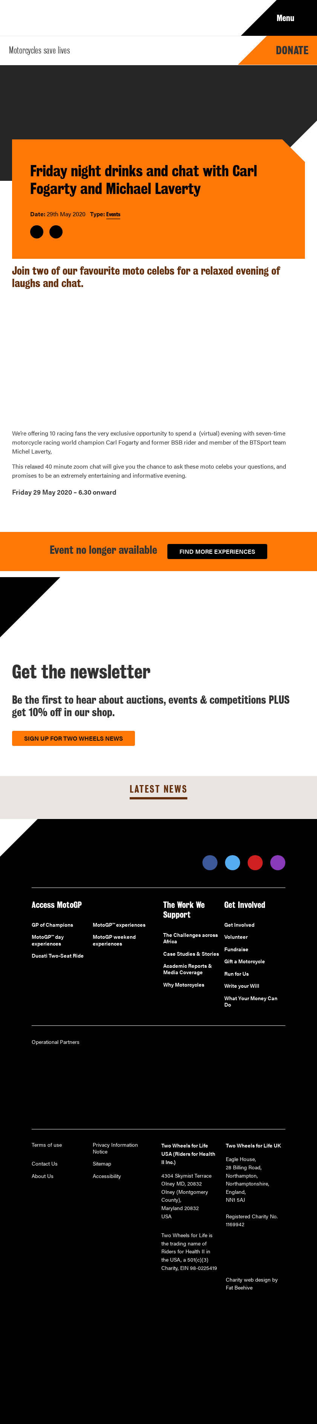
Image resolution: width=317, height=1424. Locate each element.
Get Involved (239, 924)
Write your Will (241, 985)
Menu (291, 18)
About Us (43, 1176)
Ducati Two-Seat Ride (58, 955)
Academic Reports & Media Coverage (187, 969)
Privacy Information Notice (115, 1148)
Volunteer (236, 937)
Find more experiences (217, 551)
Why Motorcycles (183, 984)
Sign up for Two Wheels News (73, 738)
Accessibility (107, 1176)
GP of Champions (52, 924)
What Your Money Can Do (250, 1001)
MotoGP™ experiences (119, 924)
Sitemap (102, 1163)
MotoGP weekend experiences (114, 940)
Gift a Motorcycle (244, 961)
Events (113, 214)
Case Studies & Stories (191, 953)
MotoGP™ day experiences (48, 940)
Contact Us (45, 1163)
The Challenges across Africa (190, 938)
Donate (292, 50)
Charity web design (248, 1279)
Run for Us (236, 973)
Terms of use (47, 1144)
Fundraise (236, 949)
